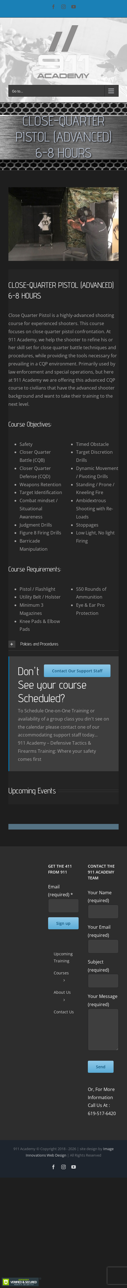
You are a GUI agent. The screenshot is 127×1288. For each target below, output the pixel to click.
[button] (63, 644)
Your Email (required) (103, 936)
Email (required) (60, 891)
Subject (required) (103, 971)
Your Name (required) (103, 901)
